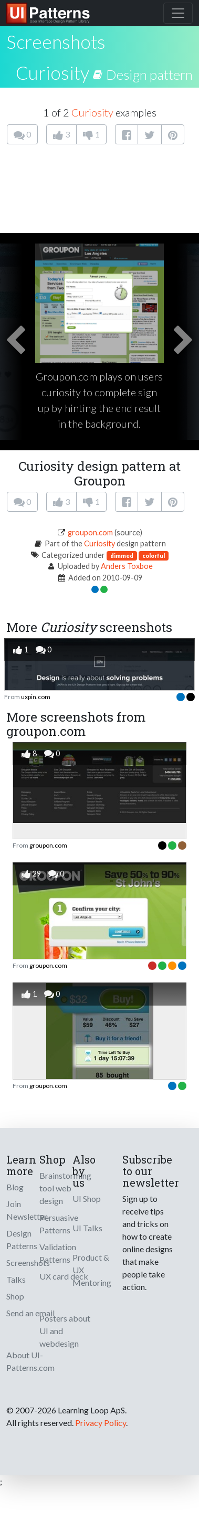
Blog (15, 1187)
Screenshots (28, 1262)
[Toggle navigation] (178, 13)
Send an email (30, 1313)
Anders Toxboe (127, 566)
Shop (15, 1296)
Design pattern (149, 74)
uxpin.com (35, 697)
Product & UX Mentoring (91, 1269)
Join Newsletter (26, 1210)
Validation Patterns (57, 1253)
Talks (16, 1279)
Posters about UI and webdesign (64, 1330)
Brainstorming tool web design (65, 1188)
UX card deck (63, 1276)
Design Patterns (21, 1239)
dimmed (121, 555)
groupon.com (90, 532)
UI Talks (87, 1228)
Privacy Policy (100, 1423)
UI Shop (86, 1198)
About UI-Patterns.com (30, 1361)
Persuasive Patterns (58, 1223)
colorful (153, 555)
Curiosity (52, 72)
